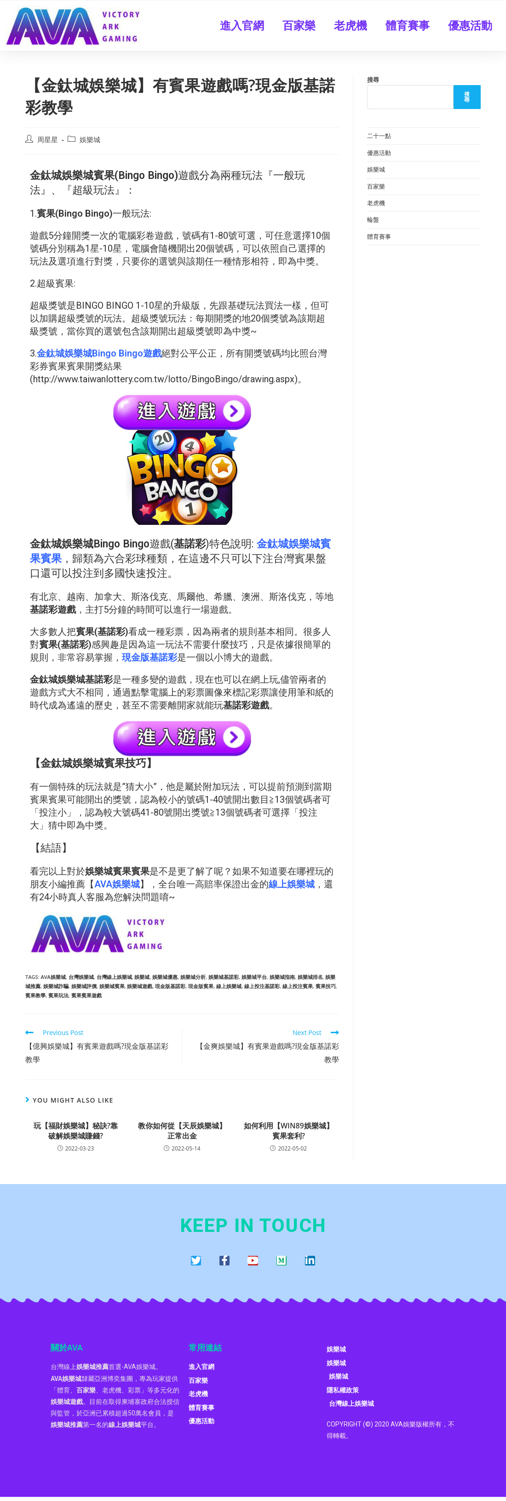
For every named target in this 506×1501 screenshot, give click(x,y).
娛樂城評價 (84, 986)
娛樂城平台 (254, 976)
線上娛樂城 (229, 986)
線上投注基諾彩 (262, 986)
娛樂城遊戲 (139, 986)
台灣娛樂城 (81, 976)
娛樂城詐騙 (56, 986)
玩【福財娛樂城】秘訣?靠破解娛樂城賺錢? (76, 1131)
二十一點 (379, 136)
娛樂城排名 (310, 976)
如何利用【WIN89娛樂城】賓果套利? (289, 1131)
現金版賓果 (200, 986)
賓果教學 (35, 995)
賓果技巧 (326, 986)
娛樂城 (90, 139)
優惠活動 (470, 25)
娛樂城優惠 (165, 976)
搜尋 (373, 79)
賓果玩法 (58, 995)
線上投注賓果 (297, 986)
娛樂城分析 (193, 976)
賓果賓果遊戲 (86, 995)
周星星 (47, 139)
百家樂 (299, 25)
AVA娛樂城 (52, 976)
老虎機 (350, 25)
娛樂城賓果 (112, 986)
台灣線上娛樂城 (114, 976)
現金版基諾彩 (170, 986)
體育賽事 (407, 25)
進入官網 (242, 25)
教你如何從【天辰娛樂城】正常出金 (182, 1131)
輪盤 (373, 219)
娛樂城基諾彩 (223, 976)
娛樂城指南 (282, 976)
